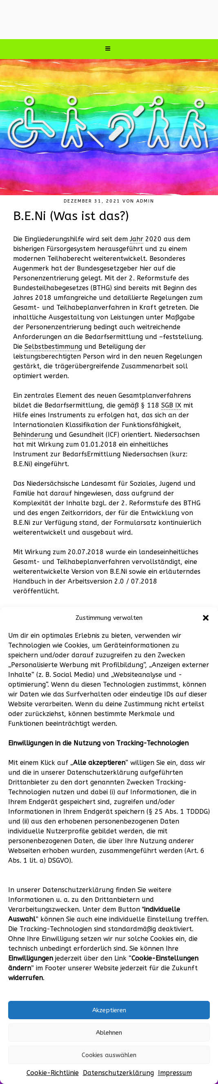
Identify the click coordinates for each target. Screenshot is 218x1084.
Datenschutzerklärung (118, 1073)
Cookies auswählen (109, 1055)
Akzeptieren (109, 1010)
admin (145, 201)
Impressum (175, 1073)
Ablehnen (109, 1032)
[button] (206, 618)
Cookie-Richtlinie (53, 1073)
